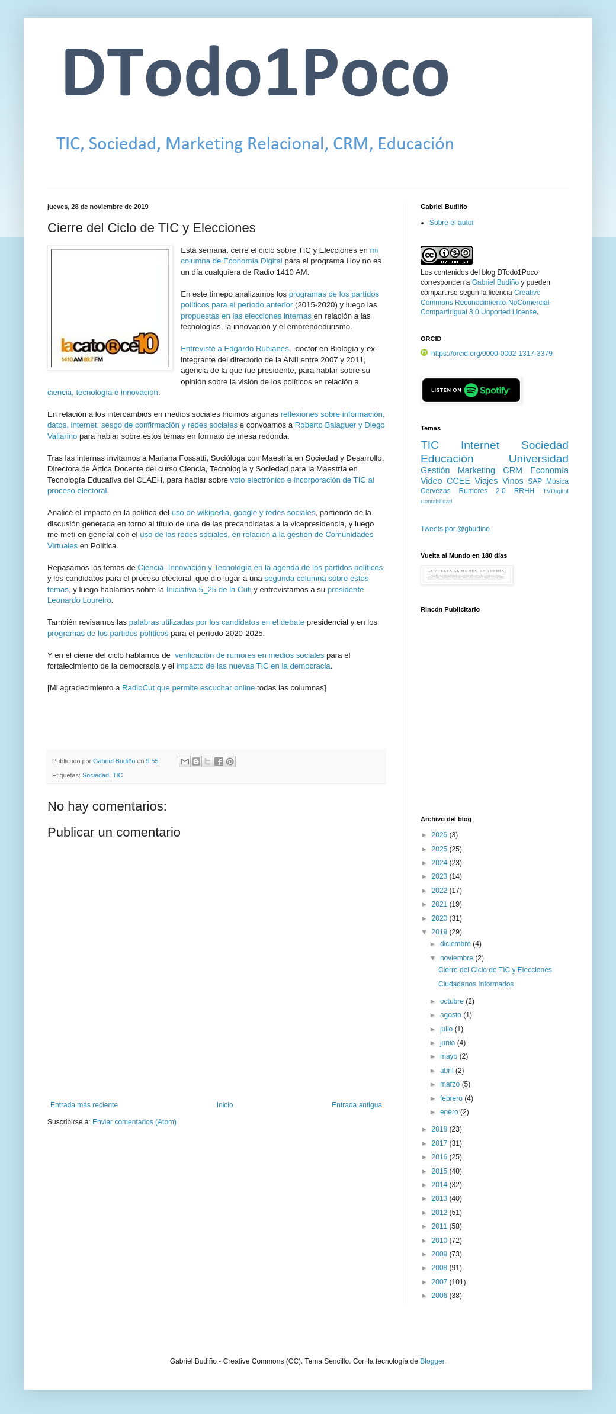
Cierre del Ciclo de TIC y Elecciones (495, 970)
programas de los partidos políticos (108, 633)
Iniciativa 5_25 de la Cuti (209, 589)
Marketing (476, 470)
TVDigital (556, 490)
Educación (447, 458)
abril (447, 1070)
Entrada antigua (357, 1105)
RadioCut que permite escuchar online (188, 687)
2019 (441, 932)
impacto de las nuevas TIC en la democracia (254, 665)
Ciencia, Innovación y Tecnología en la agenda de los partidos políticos (260, 567)
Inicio (225, 1105)
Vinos (513, 481)
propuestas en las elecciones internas (246, 315)
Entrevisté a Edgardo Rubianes (235, 348)
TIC (118, 775)
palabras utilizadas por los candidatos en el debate (216, 622)
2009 (441, 1254)
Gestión (435, 470)
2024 (441, 863)
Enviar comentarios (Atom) (134, 1122)
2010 (441, 1240)
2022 (441, 890)
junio (448, 1043)
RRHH (524, 491)
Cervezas (436, 491)
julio (447, 1029)
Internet (480, 445)
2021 (441, 904)
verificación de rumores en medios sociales (249, 655)
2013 (441, 1198)
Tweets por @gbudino (455, 529)
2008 (441, 1268)
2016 (441, 1157)
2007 (441, 1282)
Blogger (432, 1361)
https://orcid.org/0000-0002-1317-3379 (487, 353)
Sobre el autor (451, 222)
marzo (451, 1084)
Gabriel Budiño (115, 760)
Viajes (486, 481)
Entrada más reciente (84, 1105)
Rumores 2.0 (482, 491)
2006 (441, 1295)
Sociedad (95, 775)
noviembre (457, 958)
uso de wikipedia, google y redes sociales (244, 512)
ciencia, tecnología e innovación (102, 392)
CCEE (458, 481)
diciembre (456, 944)
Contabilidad (436, 501)
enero (450, 1112)
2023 (441, 876)
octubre (453, 1001)
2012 (441, 1213)
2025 (441, 849)
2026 (441, 835)
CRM (512, 470)
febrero (452, 1098)
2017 (441, 1143)
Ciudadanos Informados (476, 984)
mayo (450, 1056)
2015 (441, 1171)
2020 (441, 918)
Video (431, 481)
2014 (441, 1185)
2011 (441, 1226)
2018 (441, 1129)
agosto (451, 1015)
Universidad (539, 458)
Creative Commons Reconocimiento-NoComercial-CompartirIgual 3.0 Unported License (486, 302)
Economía (549, 470)
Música (557, 481)
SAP (535, 481)
